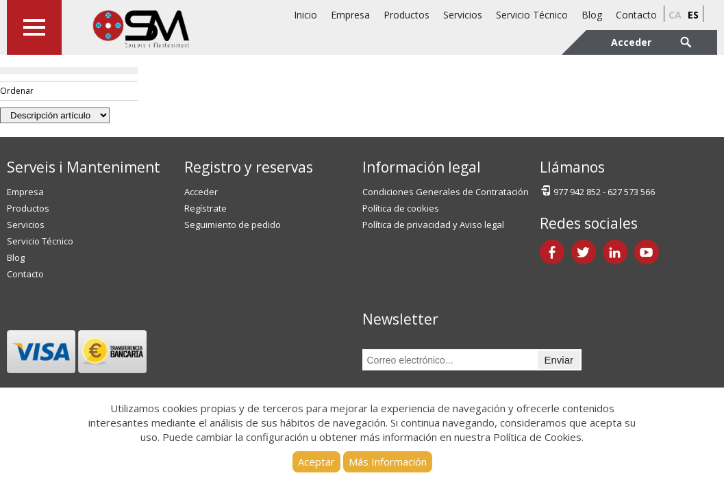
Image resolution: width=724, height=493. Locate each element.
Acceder (201, 192)
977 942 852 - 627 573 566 (597, 191)
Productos (406, 14)
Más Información (388, 461)
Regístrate (205, 208)
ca (675, 14)
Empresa (350, 14)
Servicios (462, 14)
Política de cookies (400, 208)
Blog (592, 14)
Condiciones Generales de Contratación (445, 192)
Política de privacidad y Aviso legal (433, 224)
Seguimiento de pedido (232, 224)
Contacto (636, 14)
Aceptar (316, 461)
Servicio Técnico (532, 14)
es (693, 14)
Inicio (305, 14)
